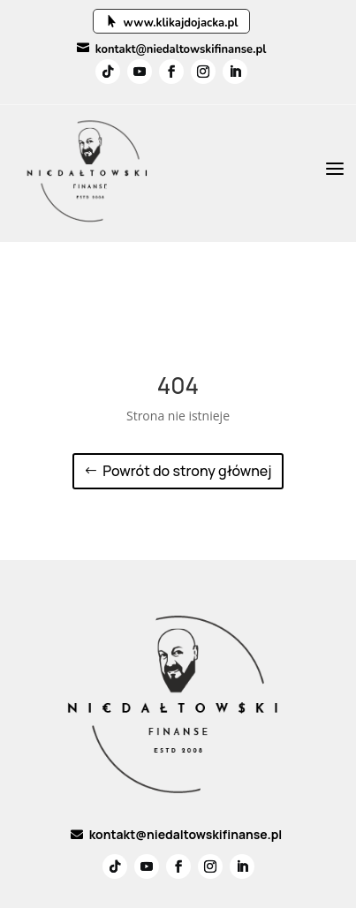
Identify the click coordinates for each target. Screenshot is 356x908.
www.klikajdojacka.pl (172, 23)
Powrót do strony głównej (186, 470)
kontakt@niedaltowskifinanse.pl (172, 49)
